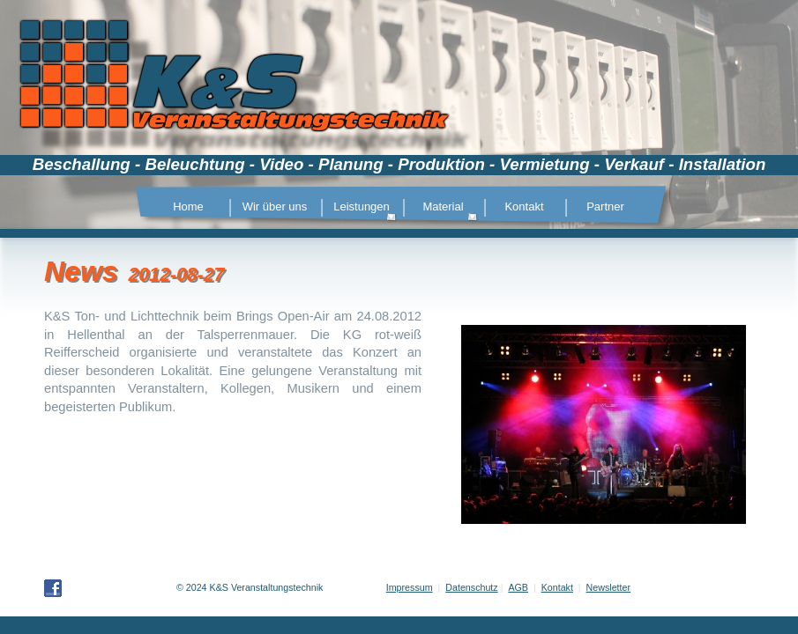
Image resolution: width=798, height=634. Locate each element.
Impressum (409, 587)
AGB (518, 587)
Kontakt (557, 587)
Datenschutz (471, 587)
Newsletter (608, 587)
